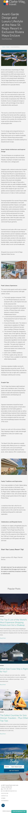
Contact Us (4, 795)
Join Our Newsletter (19, 811)
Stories (7, 47)
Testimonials (4, 800)
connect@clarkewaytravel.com (9, 791)
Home (3, 47)
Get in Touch (14, 771)
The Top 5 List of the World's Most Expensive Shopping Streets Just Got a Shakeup (13, 622)
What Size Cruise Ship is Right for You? (14, 670)
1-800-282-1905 (7, 789)
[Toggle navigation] (24, 2)
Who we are (4, 793)
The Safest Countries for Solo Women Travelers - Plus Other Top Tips (14, 718)
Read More (3, 638)
